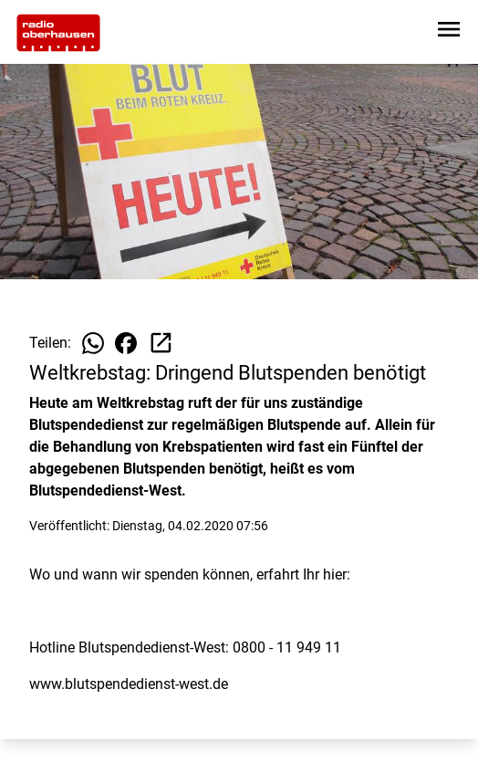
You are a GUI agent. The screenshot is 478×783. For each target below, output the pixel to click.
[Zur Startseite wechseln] (58, 32)
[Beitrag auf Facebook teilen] (126, 343)
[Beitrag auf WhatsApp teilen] (93, 343)
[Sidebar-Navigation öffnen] (448, 32)
